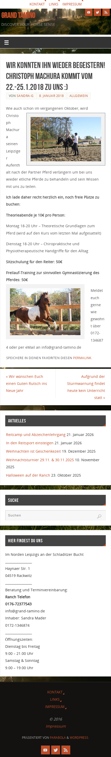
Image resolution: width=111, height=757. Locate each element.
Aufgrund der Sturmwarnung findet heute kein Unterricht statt (86, 387)
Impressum (72, 4)
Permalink (82, 358)
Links (53, 4)
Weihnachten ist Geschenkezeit (33, 451)
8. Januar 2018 (51, 96)
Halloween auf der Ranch (28, 475)
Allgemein (78, 96)
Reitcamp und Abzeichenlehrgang (36, 434)
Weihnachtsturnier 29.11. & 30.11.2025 (40, 459)
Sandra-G (25, 96)
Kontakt (37, 4)
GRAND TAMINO (18, 15)
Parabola (58, 737)
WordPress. (79, 737)
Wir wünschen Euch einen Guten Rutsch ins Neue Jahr (26, 383)
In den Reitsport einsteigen (30, 442)
